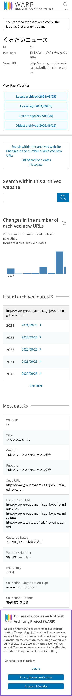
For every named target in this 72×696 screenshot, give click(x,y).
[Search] (63, 197)
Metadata (36, 164)
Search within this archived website (36, 146)
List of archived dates (36, 160)
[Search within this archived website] (30, 197)
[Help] (64, 223)
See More (36, 385)
